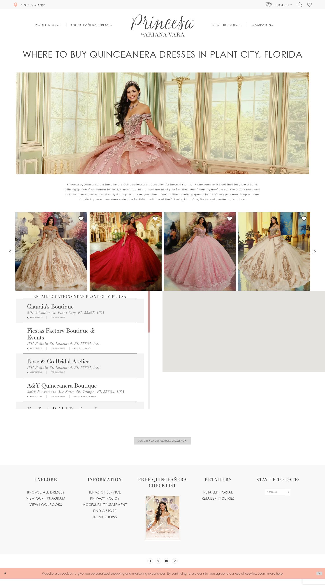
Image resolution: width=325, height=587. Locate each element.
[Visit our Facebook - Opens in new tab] (144, 567)
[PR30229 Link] (126, 251)
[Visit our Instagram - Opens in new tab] (168, 567)
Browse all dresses (45, 497)
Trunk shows (105, 521)
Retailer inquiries (218, 503)
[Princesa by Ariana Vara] (162, 25)
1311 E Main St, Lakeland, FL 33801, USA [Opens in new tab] (64, 345)
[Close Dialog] (7, 582)
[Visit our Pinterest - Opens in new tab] (156, 567)
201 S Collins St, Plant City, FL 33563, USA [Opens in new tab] (65, 312)
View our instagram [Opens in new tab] (45, 503)
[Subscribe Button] (294, 499)
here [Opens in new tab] (279, 581)
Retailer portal (218, 497)
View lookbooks (45, 509)
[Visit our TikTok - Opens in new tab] (180, 567)
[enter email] (277, 499)
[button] (279, 4)
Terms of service (105, 497)
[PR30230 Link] (51, 251)
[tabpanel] (51, 251)
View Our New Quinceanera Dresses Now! (163, 443)
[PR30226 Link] (274, 251)
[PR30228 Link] (200, 251)
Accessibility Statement (105, 509)
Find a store (105, 515)
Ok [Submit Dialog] (317, 582)
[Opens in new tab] (73, 318)
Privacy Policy (105, 503)
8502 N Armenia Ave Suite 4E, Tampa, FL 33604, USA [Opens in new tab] (75, 396)
